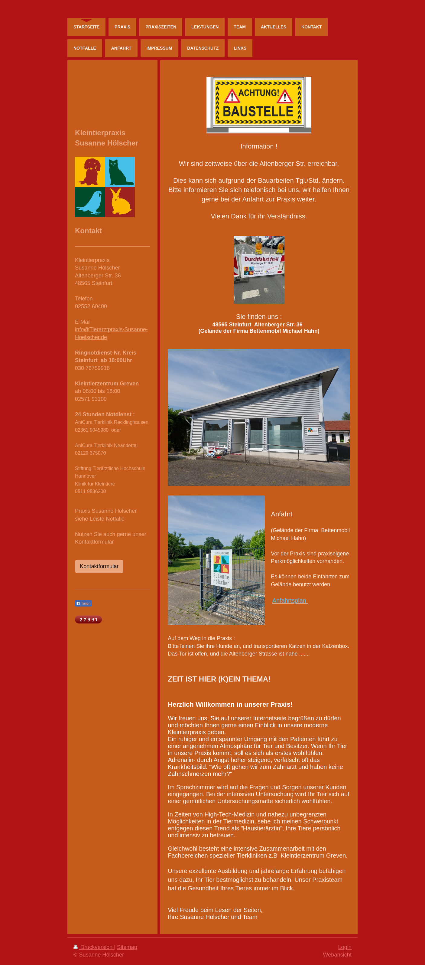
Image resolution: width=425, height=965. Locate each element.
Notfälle (115, 519)
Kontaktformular (99, 566)
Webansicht (337, 955)
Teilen (83, 603)
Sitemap (127, 947)
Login (345, 947)
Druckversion (93, 947)
